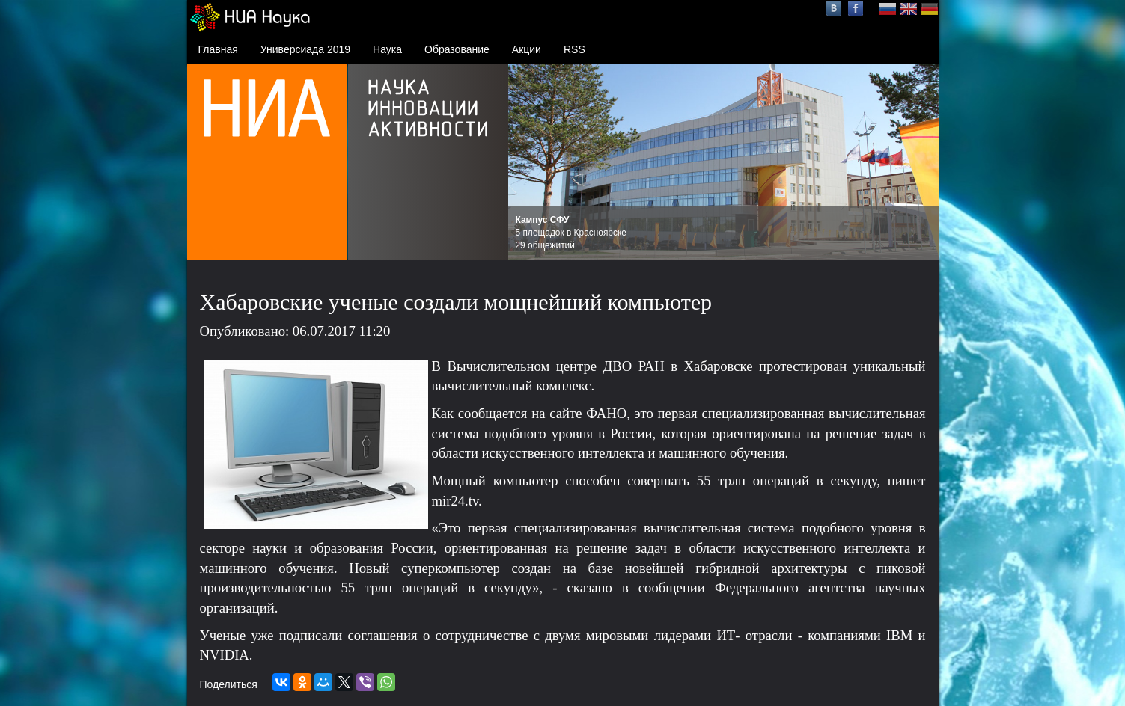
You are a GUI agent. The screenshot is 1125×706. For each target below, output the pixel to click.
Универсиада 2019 (305, 49)
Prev (528, 162)
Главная (218, 49)
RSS (574, 49)
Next (919, 162)
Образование (457, 49)
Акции (526, 49)
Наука (387, 49)
